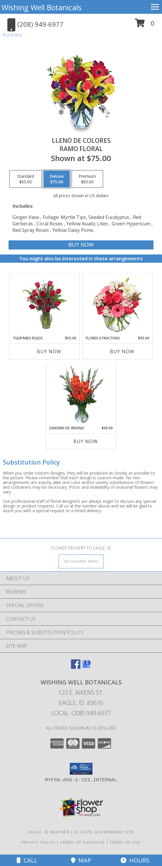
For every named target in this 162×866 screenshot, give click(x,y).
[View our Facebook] (75, 667)
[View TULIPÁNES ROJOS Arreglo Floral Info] (44, 304)
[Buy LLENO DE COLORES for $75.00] (81, 244)
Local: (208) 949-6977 (81, 713)
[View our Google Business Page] (86, 667)
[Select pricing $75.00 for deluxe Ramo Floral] (57, 178)
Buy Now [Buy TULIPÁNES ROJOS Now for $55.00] (49, 351)
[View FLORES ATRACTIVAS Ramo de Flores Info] (117, 304)
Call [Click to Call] (27, 860)
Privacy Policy (38, 842)
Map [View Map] (81, 860)
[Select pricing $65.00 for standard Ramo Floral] (26, 178)
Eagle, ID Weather (49, 832)
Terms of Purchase (82, 842)
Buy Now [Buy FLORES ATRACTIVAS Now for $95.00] (122, 351)
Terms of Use (125, 842)
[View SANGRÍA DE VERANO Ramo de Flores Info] (81, 394)
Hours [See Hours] (134, 860)
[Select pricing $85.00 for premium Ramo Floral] (87, 178)
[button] (145, 25)
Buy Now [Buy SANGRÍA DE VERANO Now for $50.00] (85, 441)
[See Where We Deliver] (81, 561)
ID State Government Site (104, 832)
